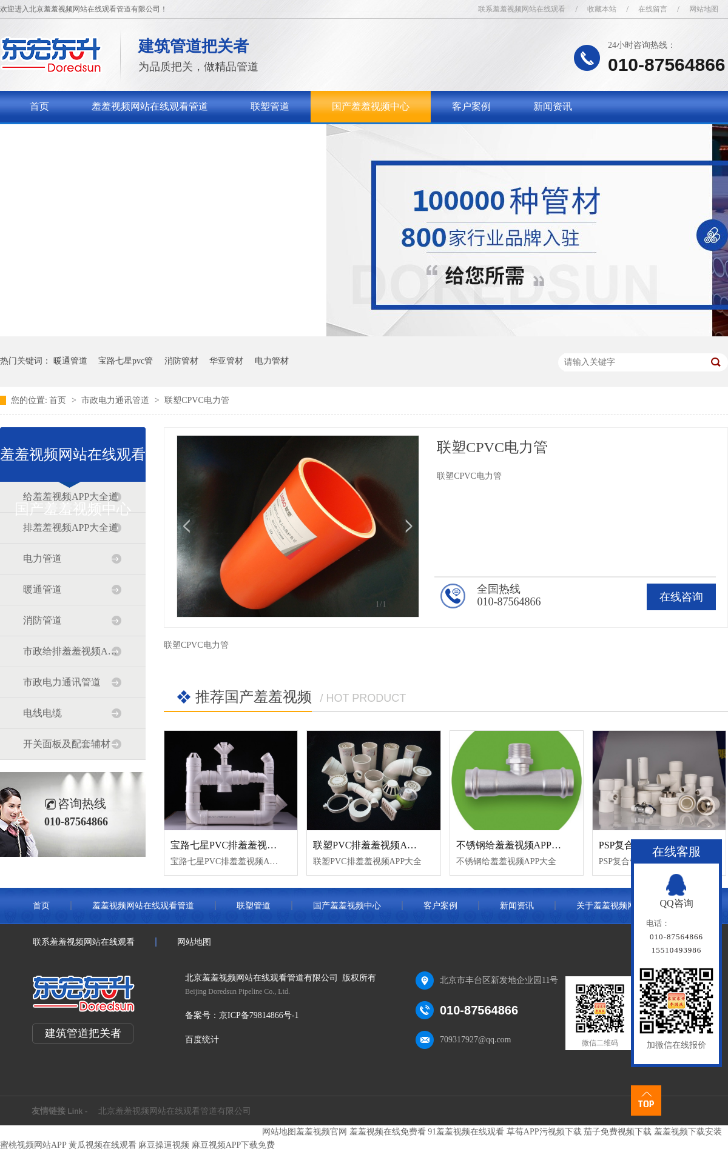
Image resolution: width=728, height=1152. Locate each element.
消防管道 (42, 620)
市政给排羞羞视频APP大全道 (72, 651)
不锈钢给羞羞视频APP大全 (513, 845)
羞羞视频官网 (321, 1131)
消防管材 (181, 360)
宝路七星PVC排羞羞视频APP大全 (242, 845)
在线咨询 (681, 597)
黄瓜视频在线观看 (102, 1145)
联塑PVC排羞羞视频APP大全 (375, 845)
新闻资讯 (552, 106)
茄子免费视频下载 (618, 1131)
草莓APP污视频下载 (544, 1131)
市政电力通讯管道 (116, 400)
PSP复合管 (621, 845)
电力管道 (42, 558)
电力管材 (272, 360)
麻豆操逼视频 (163, 1145)
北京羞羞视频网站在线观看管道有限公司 (174, 1111)
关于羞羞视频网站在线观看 (88, 138)
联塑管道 (270, 106)
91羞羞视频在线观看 (466, 1131)
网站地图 (703, 9)
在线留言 (652, 9)
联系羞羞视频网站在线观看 (521, 9)
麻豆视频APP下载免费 (233, 1145)
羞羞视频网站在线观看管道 (150, 106)
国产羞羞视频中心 (371, 106)
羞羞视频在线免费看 (387, 1131)
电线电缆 (42, 713)
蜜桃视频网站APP (33, 1145)
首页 (39, 106)
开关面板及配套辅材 (66, 744)
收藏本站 (601, 9)
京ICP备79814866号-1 (258, 1015)
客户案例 (471, 106)
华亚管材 (226, 360)
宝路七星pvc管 (125, 360)
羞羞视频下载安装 (688, 1131)
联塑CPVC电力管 (196, 400)
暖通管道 (70, 360)
